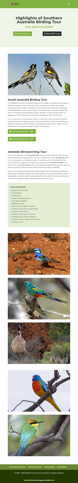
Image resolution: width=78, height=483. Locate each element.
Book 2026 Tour (23, 33)
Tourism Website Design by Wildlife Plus (39, 480)
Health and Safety (35, 467)
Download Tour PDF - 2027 (23, 139)
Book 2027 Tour (53, 33)
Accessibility (62, 467)
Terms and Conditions (17, 467)
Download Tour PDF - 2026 (23, 131)
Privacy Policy (49, 467)
